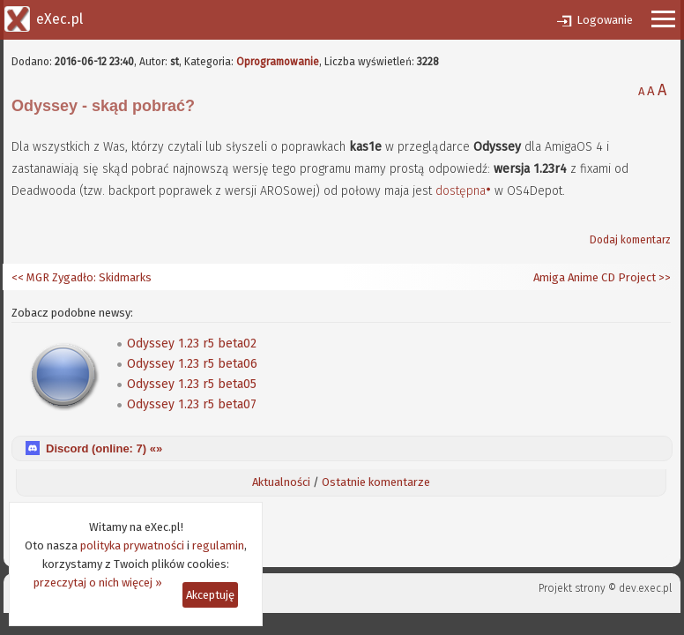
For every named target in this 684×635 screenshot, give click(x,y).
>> (663, 277)
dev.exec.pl (645, 588)
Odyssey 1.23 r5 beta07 (191, 404)
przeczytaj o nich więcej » (97, 582)
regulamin (218, 545)
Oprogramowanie (277, 62)
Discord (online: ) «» (104, 448)
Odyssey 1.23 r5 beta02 (191, 343)
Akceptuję (210, 594)
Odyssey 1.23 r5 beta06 (192, 363)
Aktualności (281, 482)
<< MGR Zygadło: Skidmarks (81, 277)
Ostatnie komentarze (376, 482)
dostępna (460, 190)
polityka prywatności (132, 545)
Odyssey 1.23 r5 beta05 (191, 384)
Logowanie (604, 19)
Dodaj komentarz (630, 240)
